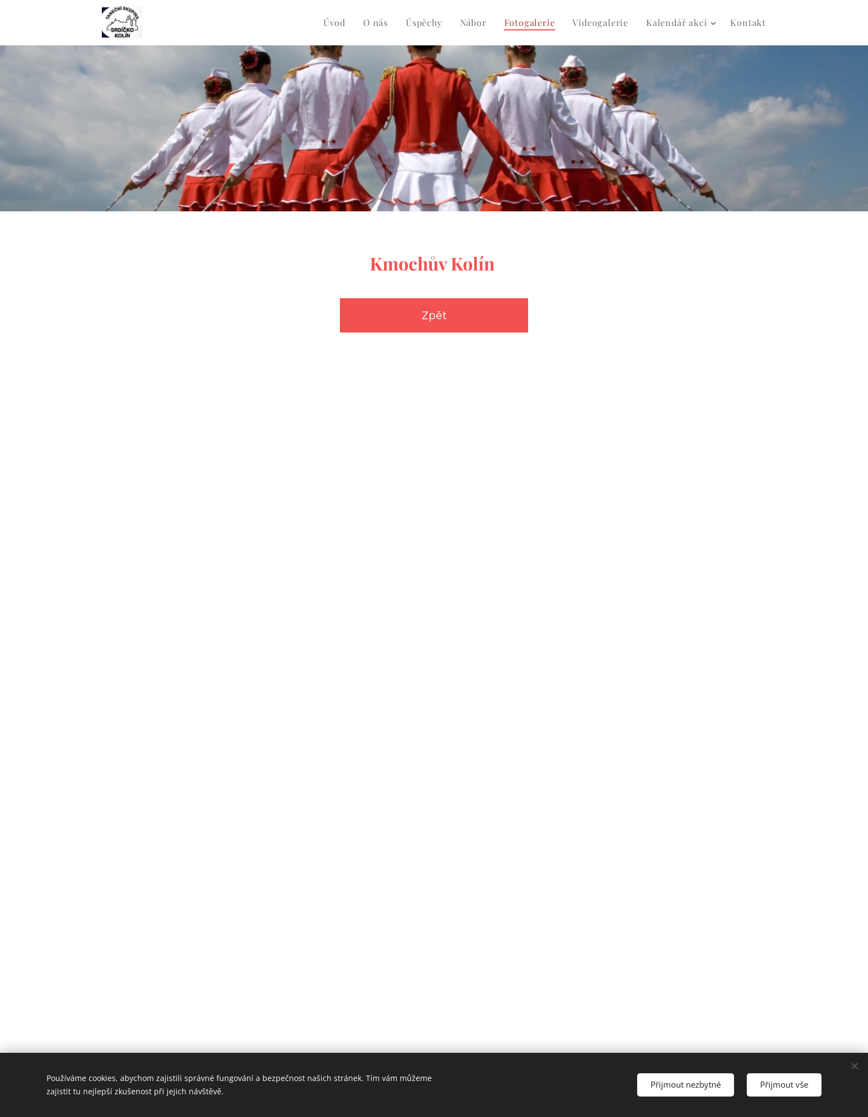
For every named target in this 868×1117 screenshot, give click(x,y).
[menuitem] (337, 23)
